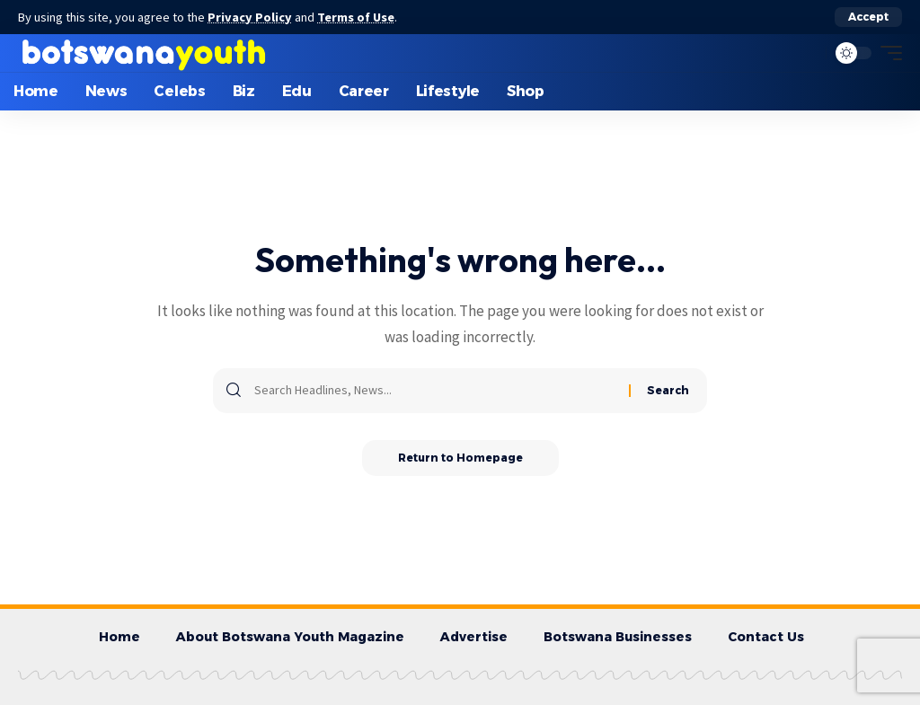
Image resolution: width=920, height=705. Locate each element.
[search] (807, 53)
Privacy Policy (250, 17)
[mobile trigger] (886, 53)
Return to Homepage (460, 457)
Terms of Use (355, 17)
